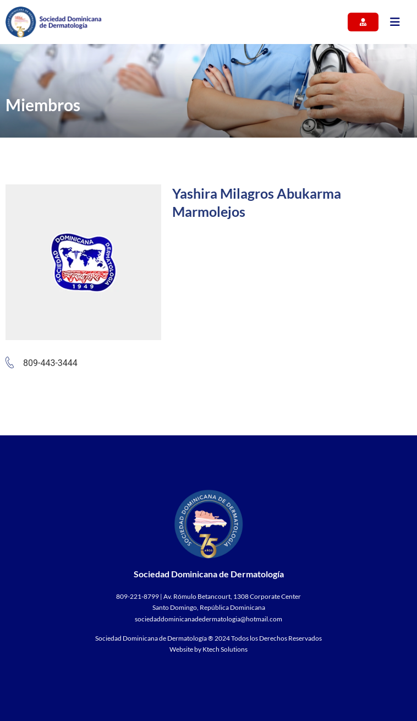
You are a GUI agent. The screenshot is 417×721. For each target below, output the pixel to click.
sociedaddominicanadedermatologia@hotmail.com (208, 619)
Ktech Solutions (225, 649)
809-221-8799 (137, 596)
